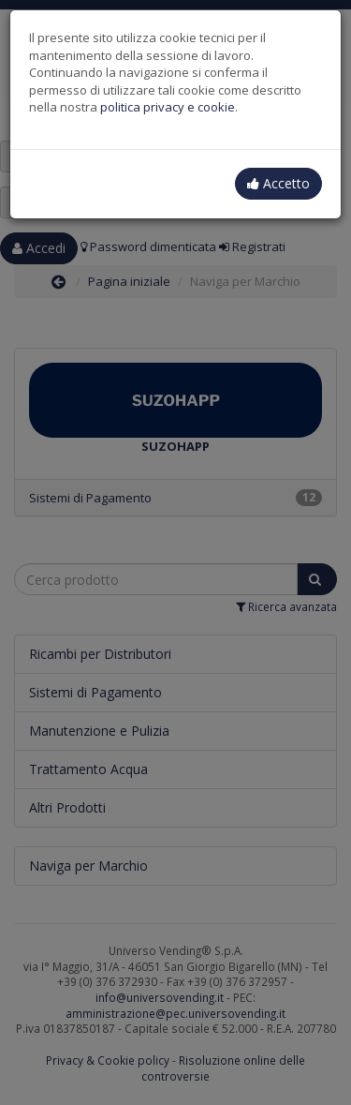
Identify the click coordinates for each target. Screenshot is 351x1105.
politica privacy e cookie (167, 106)
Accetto (278, 183)
